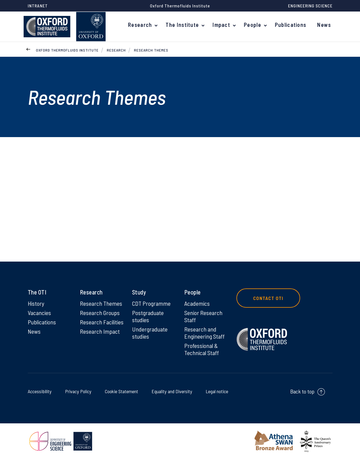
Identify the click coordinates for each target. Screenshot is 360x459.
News (324, 24)
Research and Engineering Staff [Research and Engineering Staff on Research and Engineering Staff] (204, 332)
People (253, 24)
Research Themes (151, 50)
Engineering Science (310, 5)
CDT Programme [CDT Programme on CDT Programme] (151, 303)
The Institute (184, 24)
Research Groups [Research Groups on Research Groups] (100, 312)
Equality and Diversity (170, 391)
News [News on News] (34, 331)
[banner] (47, 27)
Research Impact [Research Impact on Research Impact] (100, 331)
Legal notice (215, 391)
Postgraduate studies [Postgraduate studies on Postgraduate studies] (148, 316)
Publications (291, 24)
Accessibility (41, 391)
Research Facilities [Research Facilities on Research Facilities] (102, 321)
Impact (222, 24)
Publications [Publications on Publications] (42, 321)
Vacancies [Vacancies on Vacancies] (39, 312)
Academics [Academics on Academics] (197, 303)
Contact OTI (268, 298)
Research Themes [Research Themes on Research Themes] (101, 303)
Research (143, 24)
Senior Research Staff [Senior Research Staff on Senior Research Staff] (203, 316)
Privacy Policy (77, 391)
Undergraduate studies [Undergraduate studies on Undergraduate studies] (150, 332)
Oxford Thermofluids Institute (67, 50)
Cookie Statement (119, 391)
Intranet (38, 5)
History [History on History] (36, 303)
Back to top (302, 391)
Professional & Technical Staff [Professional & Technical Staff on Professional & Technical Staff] (201, 349)
